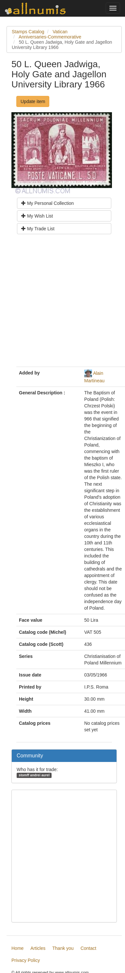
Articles (37, 948)
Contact (88, 948)
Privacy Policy (25, 960)
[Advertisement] (61, 303)
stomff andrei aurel (34, 775)
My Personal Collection (47, 203)
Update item (33, 101)
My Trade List (38, 228)
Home (17, 948)
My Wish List (37, 216)
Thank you (62, 948)
